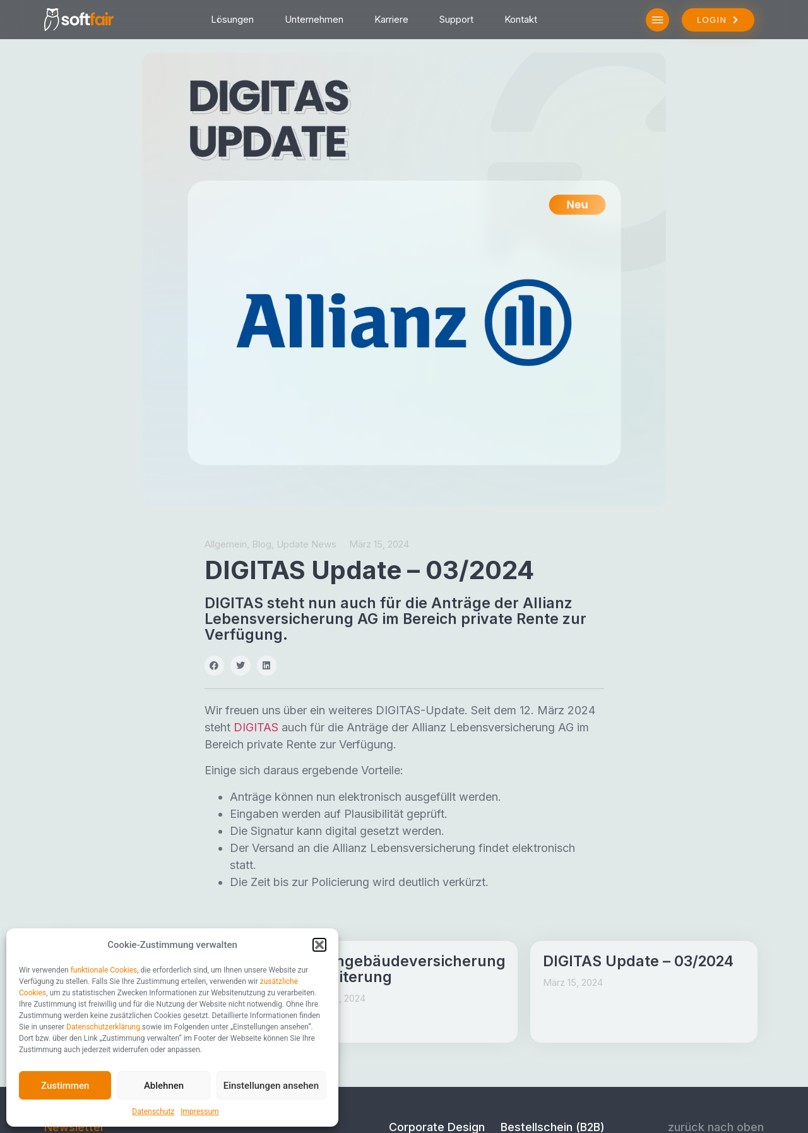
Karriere (391, 19)
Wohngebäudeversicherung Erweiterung (404, 969)
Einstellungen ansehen (271, 1085)
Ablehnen (164, 1085)
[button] (319, 944)
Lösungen (232, 19)
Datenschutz (153, 1111)
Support (456, 19)
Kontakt (520, 19)
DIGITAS (256, 727)
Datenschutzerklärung (103, 1026)
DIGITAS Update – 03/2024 (638, 961)
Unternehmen (314, 19)
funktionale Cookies (104, 970)
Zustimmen (65, 1085)
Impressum (199, 1111)
